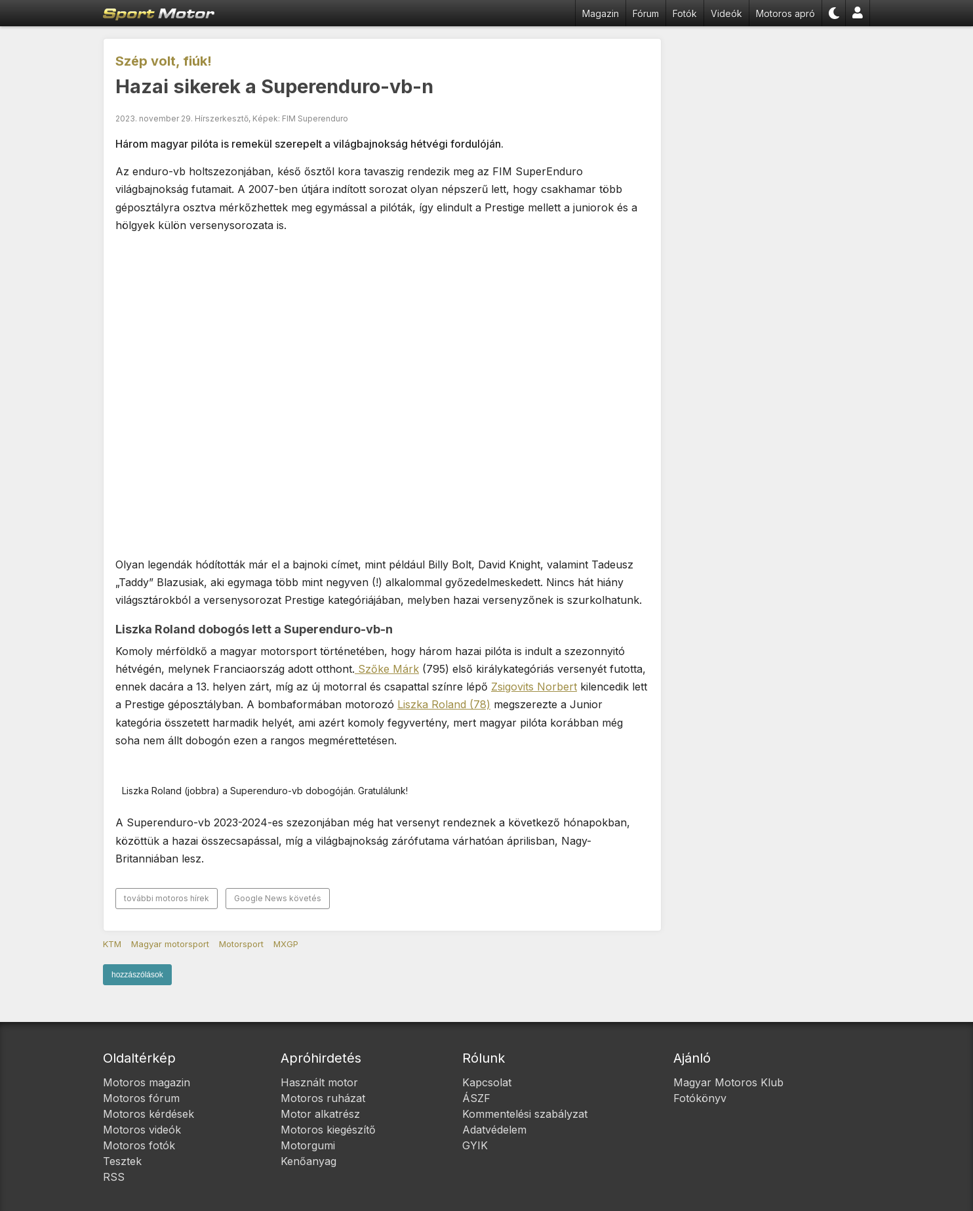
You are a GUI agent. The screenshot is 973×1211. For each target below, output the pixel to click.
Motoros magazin (146, 1082)
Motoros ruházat (323, 1098)
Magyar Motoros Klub (728, 1082)
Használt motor (319, 1082)
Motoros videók (142, 1129)
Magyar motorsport (170, 944)
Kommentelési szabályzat (524, 1113)
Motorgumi (308, 1145)
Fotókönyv (699, 1098)
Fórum (646, 13)
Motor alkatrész (320, 1113)
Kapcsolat (486, 1082)
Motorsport (241, 944)
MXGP (285, 944)
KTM (112, 944)
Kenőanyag (308, 1161)
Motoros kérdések (148, 1113)
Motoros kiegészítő (328, 1129)
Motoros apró (785, 13)
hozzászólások (137, 974)
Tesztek (122, 1161)
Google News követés (277, 898)
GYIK (475, 1145)
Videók (726, 13)
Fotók (685, 13)
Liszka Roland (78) (443, 704)
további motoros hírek (166, 898)
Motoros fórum (141, 1098)
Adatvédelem (494, 1129)
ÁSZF (476, 1098)
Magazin (600, 13)
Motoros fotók (139, 1145)
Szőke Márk (387, 668)
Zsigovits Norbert (534, 686)
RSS (114, 1176)
